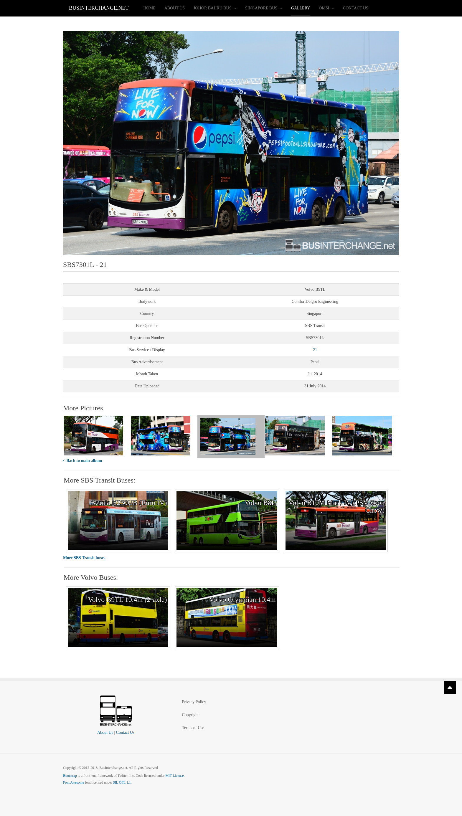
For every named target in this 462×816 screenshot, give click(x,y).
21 (315, 350)
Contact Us (355, 8)
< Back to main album (82, 460)
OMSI (326, 8)
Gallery (300, 8)
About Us (174, 8)
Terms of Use (193, 728)
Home (149, 8)
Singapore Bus (263, 8)
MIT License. (174, 776)
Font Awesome (73, 782)
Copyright (190, 715)
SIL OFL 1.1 (122, 782)
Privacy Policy (194, 702)
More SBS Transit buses (84, 558)
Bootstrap (70, 776)
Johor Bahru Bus (215, 8)
